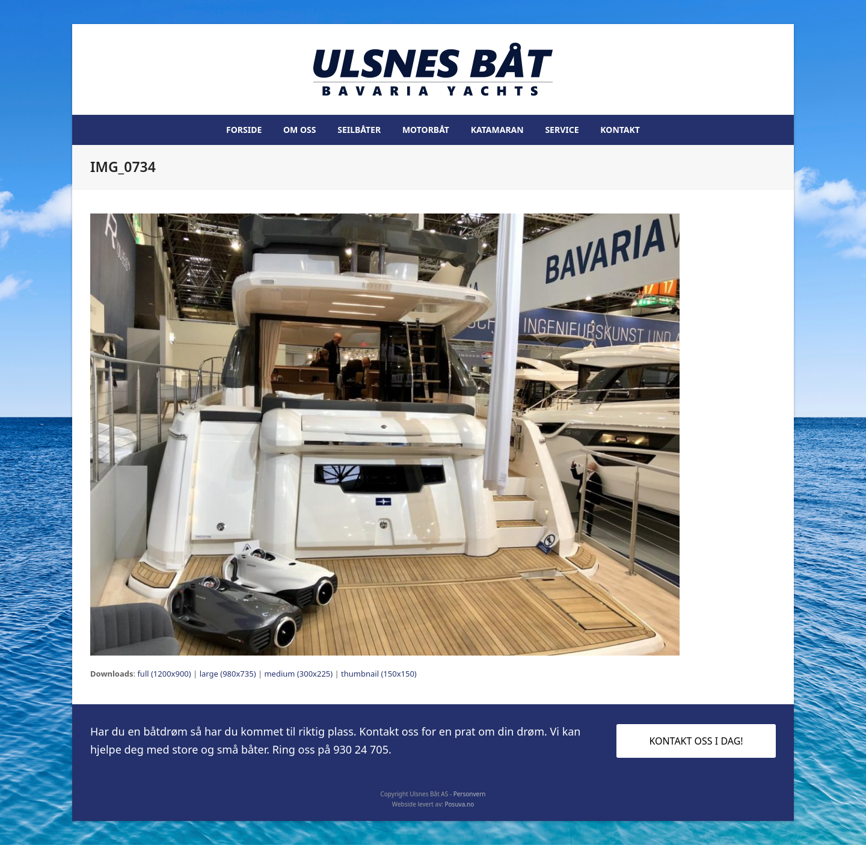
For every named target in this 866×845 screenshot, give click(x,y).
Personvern (469, 794)
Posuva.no (459, 804)
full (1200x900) (164, 673)
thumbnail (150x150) (379, 673)
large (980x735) (228, 673)
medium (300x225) (298, 673)
